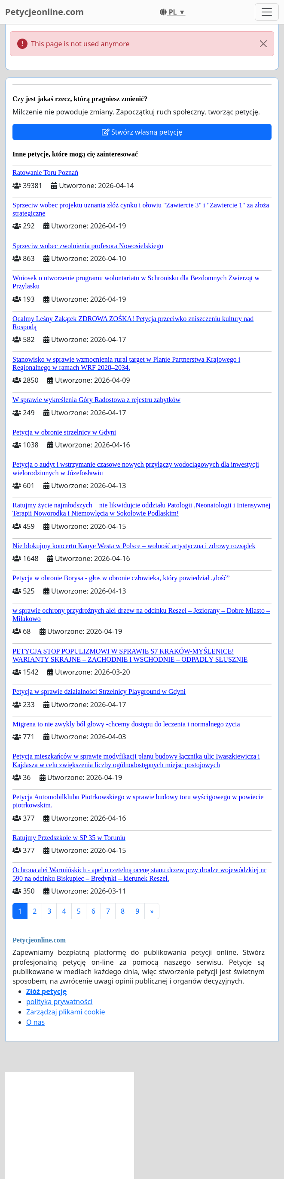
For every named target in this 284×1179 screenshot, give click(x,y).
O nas (35, 1022)
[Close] (263, 44)
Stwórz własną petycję (142, 132)
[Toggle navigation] (267, 12)
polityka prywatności (59, 1001)
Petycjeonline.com (44, 12)
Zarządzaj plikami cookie (65, 1012)
